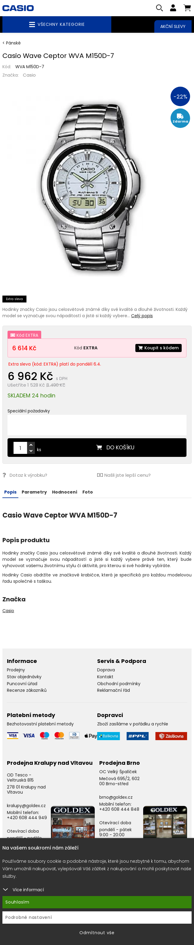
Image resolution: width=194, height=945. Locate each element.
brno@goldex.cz (116, 797)
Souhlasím (17, 902)
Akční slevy (173, 26)
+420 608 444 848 (119, 809)
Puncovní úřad (22, 684)
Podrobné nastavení (28, 917)
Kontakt (105, 677)
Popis (10, 492)
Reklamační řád (113, 690)
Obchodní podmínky (118, 684)
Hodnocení (64, 492)
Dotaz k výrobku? (24, 475)
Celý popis (142, 316)
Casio (29, 75)
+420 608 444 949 (27, 818)
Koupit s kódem (158, 348)
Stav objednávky (24, 677)
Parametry (34, 492)
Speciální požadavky (29, 411)
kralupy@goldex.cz (26, 806)
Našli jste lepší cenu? (124, 475)
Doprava (106, 670)
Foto (87, 492)
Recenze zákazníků (27, 690)
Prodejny (16, 670)
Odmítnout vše (97, 933)
